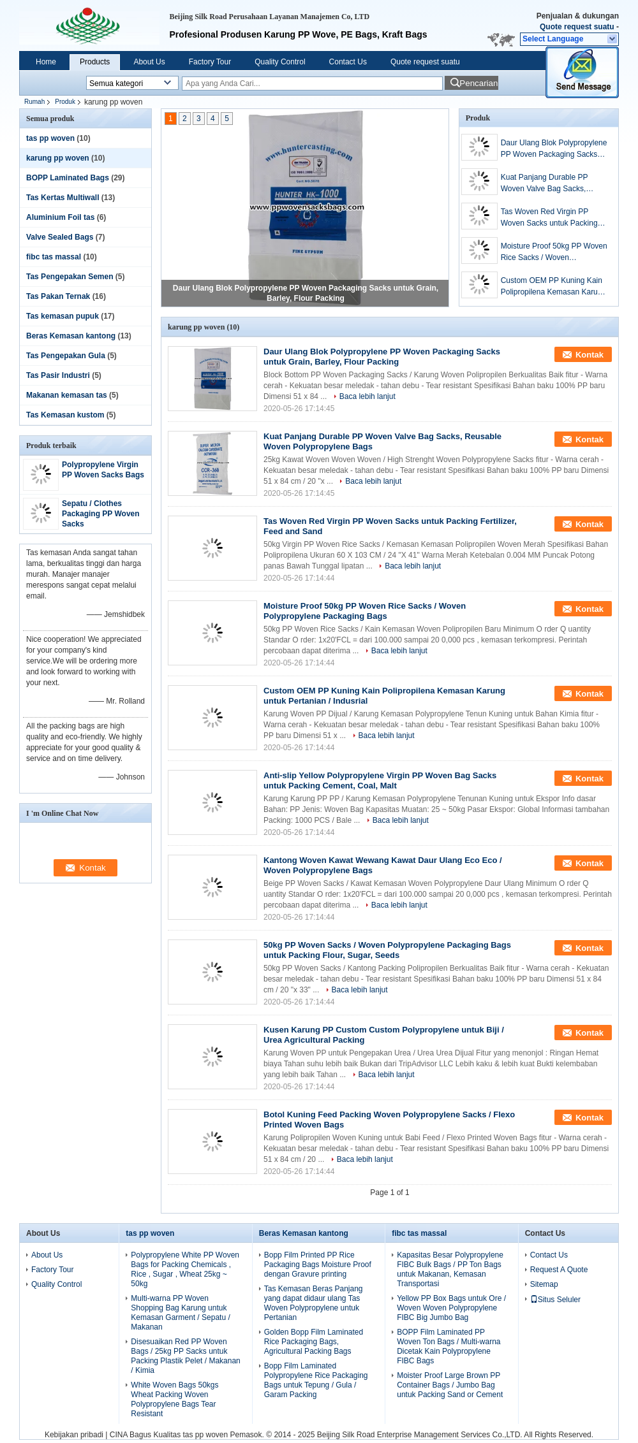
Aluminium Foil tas (60, 217)
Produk (65, 101)
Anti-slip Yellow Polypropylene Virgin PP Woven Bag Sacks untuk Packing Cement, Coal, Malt (379, 780)
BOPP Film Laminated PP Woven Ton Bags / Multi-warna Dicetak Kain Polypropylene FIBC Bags (448, 1346)
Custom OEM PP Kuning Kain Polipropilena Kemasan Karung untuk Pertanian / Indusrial (553, 287)
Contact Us (348, 61)
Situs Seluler (555, 1299)
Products (95, 61)
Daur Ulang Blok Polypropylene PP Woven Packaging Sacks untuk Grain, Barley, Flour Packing (554, 149)
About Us (149, 61)
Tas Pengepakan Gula (65, 355)
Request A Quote (559, 1269)
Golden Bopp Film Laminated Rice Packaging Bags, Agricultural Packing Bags (313, 1342)
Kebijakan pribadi (74, 1434)
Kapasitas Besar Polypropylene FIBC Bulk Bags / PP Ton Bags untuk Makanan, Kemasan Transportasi (450, 1269)
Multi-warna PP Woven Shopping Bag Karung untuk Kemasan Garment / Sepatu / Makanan (180, 1312)
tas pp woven (50, 138)
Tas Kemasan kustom (65, 414)
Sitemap (544, 1284)
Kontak (589, 354)
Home (46, 61)
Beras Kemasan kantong (70, 335)
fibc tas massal (53, 256)
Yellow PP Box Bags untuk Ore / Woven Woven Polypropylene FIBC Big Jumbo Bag (451, 1308)
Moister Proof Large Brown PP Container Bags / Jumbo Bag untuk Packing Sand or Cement (450, 1385)
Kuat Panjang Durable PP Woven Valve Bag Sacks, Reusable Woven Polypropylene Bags (544, 183)
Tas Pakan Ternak (58, 296)
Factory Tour (210, 61)
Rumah (34, 101)
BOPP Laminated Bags (67, 177)
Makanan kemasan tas (66, 395)
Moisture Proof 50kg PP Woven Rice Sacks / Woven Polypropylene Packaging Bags (554, 252)
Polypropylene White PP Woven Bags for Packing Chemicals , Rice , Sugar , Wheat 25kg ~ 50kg (185, 1269)
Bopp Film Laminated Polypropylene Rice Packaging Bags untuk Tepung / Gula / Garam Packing (316, 1380)
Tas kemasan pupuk (62, 316)
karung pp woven (57, 158)
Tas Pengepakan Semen (70, 276)
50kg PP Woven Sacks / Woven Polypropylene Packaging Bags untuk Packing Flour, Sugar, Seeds (387, 950)
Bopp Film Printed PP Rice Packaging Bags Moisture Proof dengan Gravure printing (317, 1265)
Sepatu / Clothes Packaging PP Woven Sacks (101, 513)
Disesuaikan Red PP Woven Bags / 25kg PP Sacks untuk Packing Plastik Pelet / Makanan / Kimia (185, 1356)
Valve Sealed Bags (59, 237)
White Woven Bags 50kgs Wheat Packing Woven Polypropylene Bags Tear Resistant (174, 1399)
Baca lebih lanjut (367, 396)
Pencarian (478, 83)
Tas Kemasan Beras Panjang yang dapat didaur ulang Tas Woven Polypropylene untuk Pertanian (313, 1303)
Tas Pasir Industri (58, 375)
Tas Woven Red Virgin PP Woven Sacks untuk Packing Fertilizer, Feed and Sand (549, 218)
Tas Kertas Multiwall (62, 197)
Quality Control (280, 61)
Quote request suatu (577, 26)
